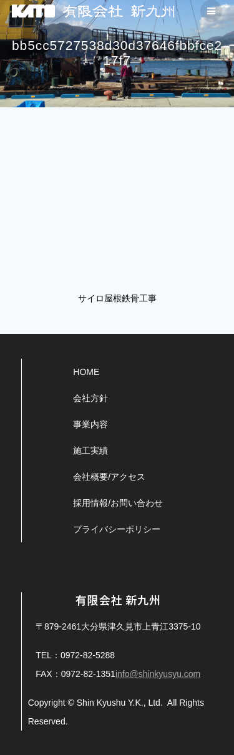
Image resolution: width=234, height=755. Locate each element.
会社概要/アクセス (109, 477)
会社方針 (90, 398)
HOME (86, 372)
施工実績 (90, 450)
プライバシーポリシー (116, 529)
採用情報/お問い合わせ (118, 503)
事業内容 (90, 424)
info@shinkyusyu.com (157, 674)
